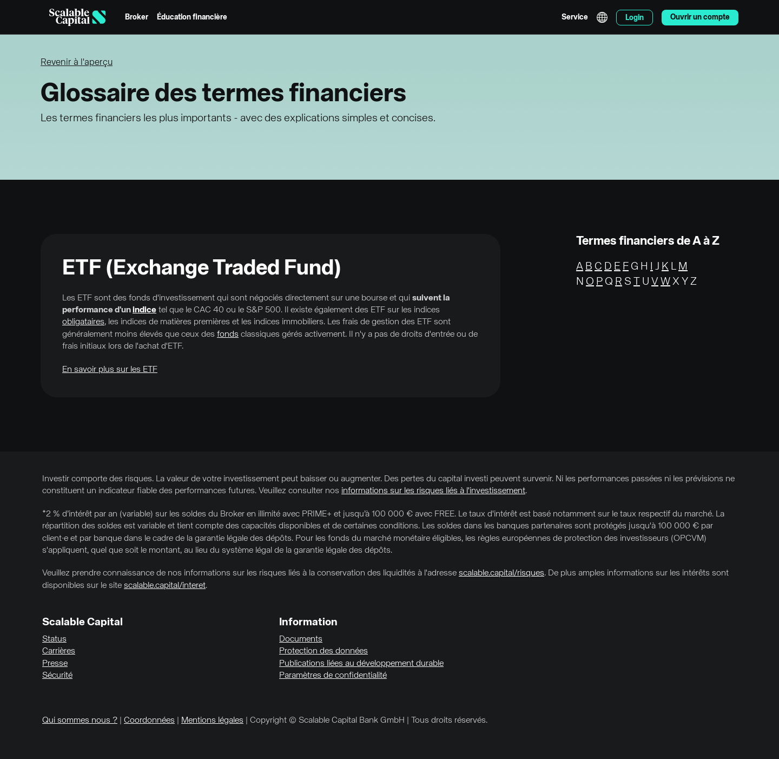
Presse (55, 663)
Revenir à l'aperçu (77, 62)
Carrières (58, 651)
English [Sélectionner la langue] (602, 17)
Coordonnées (149, 720)
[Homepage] (77, 17)
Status (54, 639)
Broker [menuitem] (136, 17)
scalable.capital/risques (501, 573)
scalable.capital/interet (165, 585)
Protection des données (323, 651)
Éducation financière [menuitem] (192, 17)
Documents (300, 639)
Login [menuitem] (634, 18)
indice (144, 310)
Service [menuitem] (575, 17)
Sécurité (57, 675)
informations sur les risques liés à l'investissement (433, 491)
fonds (228, 334)
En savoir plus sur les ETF (109, 369)
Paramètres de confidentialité (333, 675)
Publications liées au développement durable (361, 663)
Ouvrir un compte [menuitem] (700, 17)
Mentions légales (212, 720)
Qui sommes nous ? (79, 720)
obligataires (83, 322)
